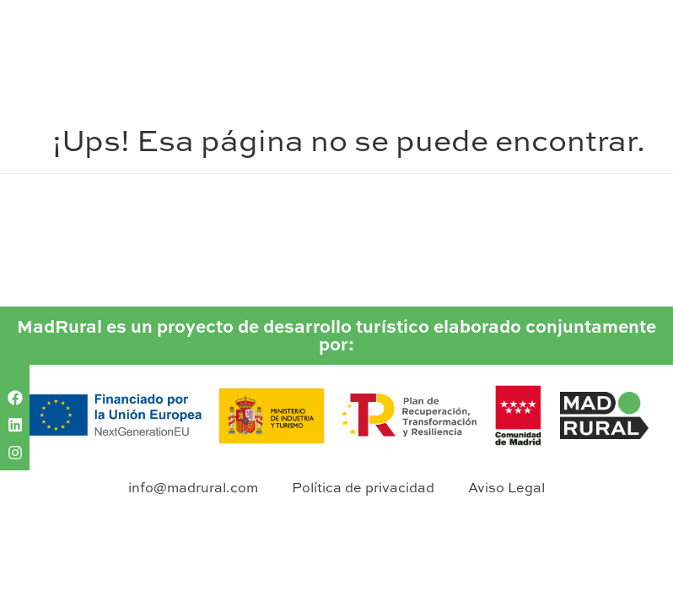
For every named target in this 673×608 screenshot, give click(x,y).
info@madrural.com (193, 487)
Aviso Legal (506, 487)
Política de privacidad (363, 487)
